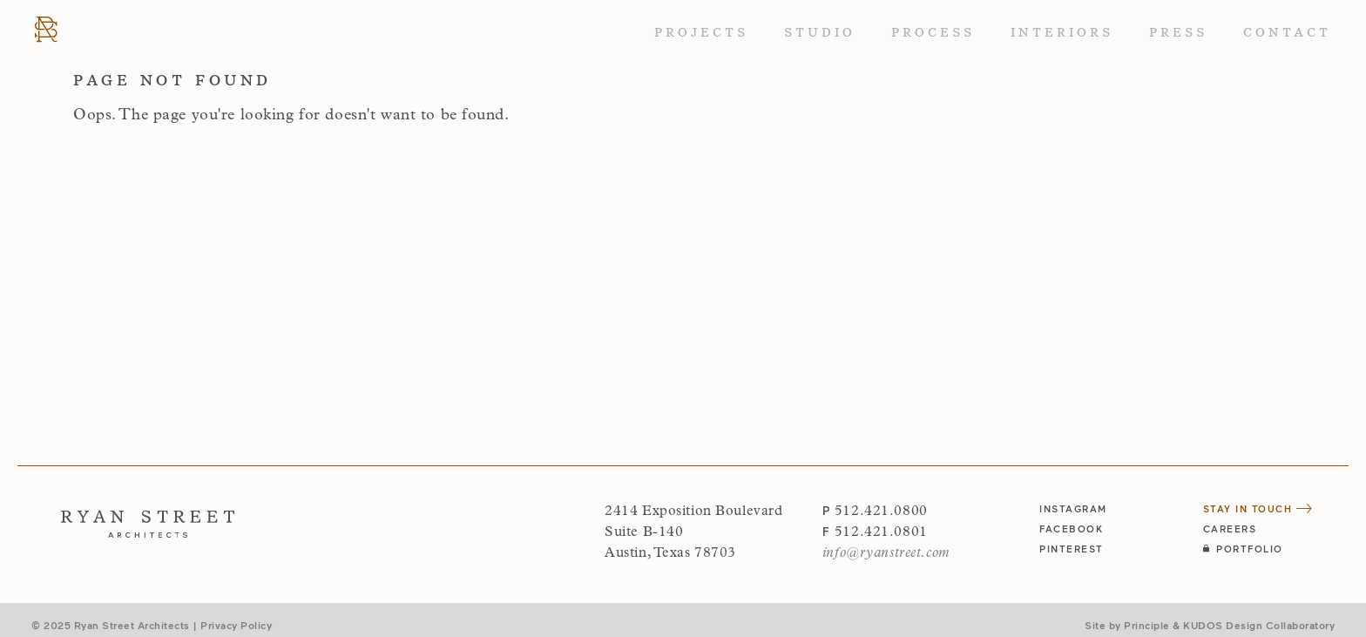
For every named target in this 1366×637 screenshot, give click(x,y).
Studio (819, 32)
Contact (1287, 32)
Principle (1147, 625)
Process (933, 32)
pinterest (1071, 548)
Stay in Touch (1258, 508)
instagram (1073, 508)
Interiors (1062, 32)
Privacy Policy (236, 625)
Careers (1230, 528)
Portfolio (1243, 548)
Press (1178, 32)
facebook (1071, 528)
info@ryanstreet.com (886, 553)
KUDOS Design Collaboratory (1259, 625)
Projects (701, 32)
